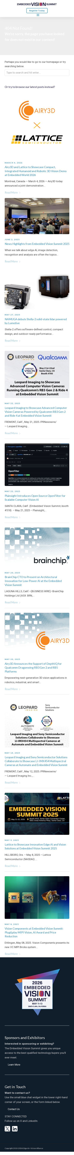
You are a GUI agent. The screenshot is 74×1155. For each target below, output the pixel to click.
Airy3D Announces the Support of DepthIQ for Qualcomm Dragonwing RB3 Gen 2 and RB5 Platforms (33, 667)
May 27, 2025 (12, 315)
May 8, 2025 (12, 924)
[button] (14, 1065)
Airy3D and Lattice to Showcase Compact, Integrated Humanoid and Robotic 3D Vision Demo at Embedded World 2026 (36, 170)
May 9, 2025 (12, 840)
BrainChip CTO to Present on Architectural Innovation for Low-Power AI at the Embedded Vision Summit (33, 580)
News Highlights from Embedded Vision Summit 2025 (37, 243)
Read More (13, 192)
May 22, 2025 (12, 403)
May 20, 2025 (12, 573)
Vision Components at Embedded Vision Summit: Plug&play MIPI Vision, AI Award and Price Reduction (34, 932)
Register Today (37, 10)
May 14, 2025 (12, 753)
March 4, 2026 (13, 163)
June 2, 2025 (12, 239)
